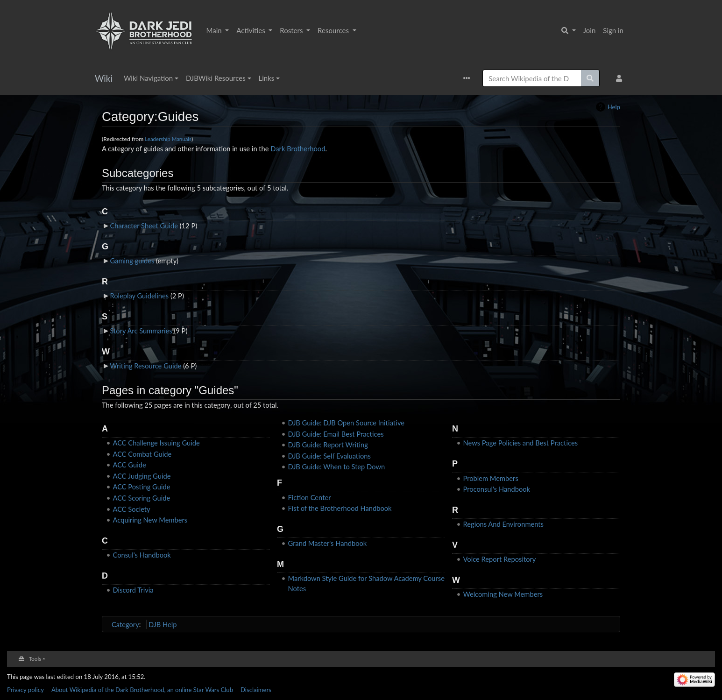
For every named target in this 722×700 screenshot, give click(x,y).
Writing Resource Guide (145, 365)
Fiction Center (309, 497)
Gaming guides (132, 260)
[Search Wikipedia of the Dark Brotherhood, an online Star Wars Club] (531, 78)
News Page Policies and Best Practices (520, 442)
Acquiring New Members (150, 520)
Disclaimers (256, 689)
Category (125, 624)
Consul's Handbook (142, 555)
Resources (334, 30)
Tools (35, 658)
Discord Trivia (133, 590)
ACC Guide (129, 464)
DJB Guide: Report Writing (328, 444)
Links (267, 78)
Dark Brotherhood (297, 148)
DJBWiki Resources (216, 78)
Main (215, 30)
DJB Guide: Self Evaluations (329, 456)
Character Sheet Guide (143, 225)
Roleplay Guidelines (139, 295)
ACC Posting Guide (141, 486)
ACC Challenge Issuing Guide (156, 442)
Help (614, 107)
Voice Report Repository (499, 559)
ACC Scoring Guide (141, 498)
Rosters (292, 30)
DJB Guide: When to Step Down (336, 466)
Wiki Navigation (148, 78)
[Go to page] (590, 78)
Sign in (613, 30)
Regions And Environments (503, 524)
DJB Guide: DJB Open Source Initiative (346, 422)
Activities (251, 30)
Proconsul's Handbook (497, 489)
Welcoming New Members (503, 594)
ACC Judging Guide (142, 476)
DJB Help (163, 624)
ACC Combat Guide (142, 454)
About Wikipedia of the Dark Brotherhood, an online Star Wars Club (142, 689)
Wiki (104, 78)
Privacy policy (25, 689)
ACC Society (131, 509)
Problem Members (490, 478)
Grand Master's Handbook (327, 543)
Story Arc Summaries (141, 330)
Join (589, 30)
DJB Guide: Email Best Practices (336, 434)
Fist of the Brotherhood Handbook (340, 508)
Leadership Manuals (168, 139)
